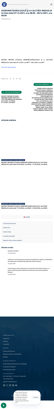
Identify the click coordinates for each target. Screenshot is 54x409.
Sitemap (5, 341)
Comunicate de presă (9, 351)
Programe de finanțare (9, 366)
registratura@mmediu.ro (10, 381)
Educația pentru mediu (9, 369)
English (27, 217)
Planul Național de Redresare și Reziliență (15, 364)
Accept (36, 397)
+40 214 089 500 (8, 379)
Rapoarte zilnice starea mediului (12, 354)
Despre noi (6, 338)
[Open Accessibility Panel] (3, 405)
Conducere (6, 344)
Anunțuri (5, 357)
